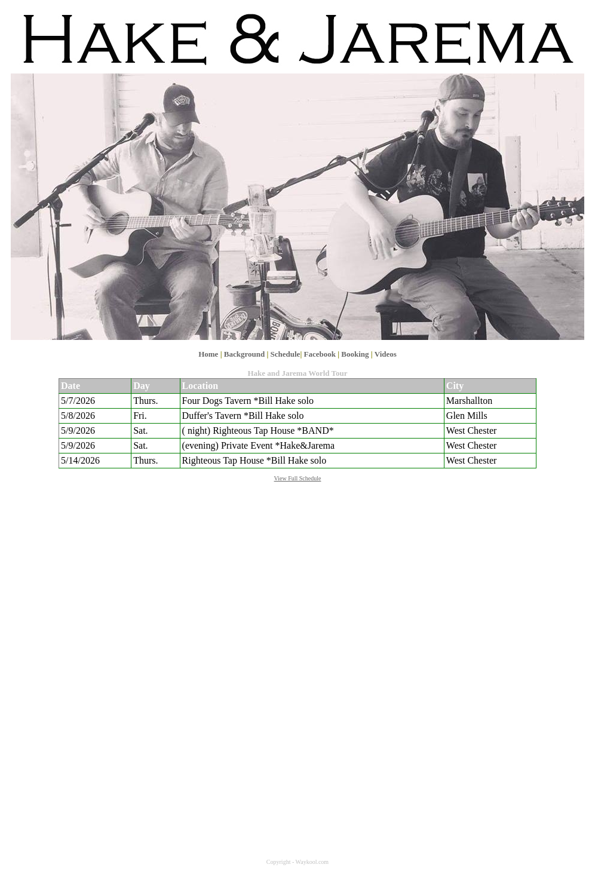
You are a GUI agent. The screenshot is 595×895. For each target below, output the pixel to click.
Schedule (285, 354)
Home (208, 354)
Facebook (320, 354)
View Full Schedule (297, 478)
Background (244, 354)
